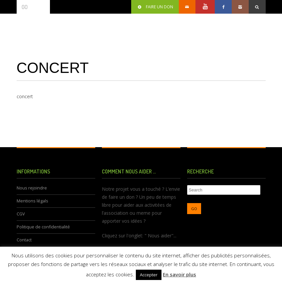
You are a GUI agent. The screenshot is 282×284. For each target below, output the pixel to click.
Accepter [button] (148, 275)
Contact (24, 240)
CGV (21, 214)
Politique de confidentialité (43, 227)
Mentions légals (32, 201)
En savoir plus (179, 274)
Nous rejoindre (32, 188)
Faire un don (155, 7)
